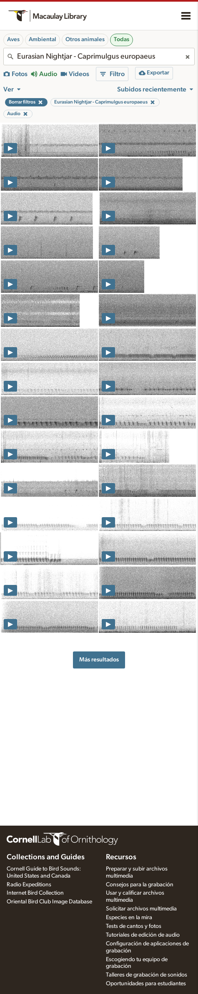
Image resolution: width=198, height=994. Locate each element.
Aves (13, 39)
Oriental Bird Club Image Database (49, 902)
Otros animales (85, 39)
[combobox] (99, 56)
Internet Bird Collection (35, 893)
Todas (121, 39)
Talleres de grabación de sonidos (146, 975)
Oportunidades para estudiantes (146, 984)
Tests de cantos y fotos (133, 926)
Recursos (121, 857)
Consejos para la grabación (139, 885)
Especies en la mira (129, 917)
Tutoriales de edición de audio (143, 935)
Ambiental (42, 39)
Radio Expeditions (29, 885)
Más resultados (99, 659)
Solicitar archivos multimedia (141, 909)
